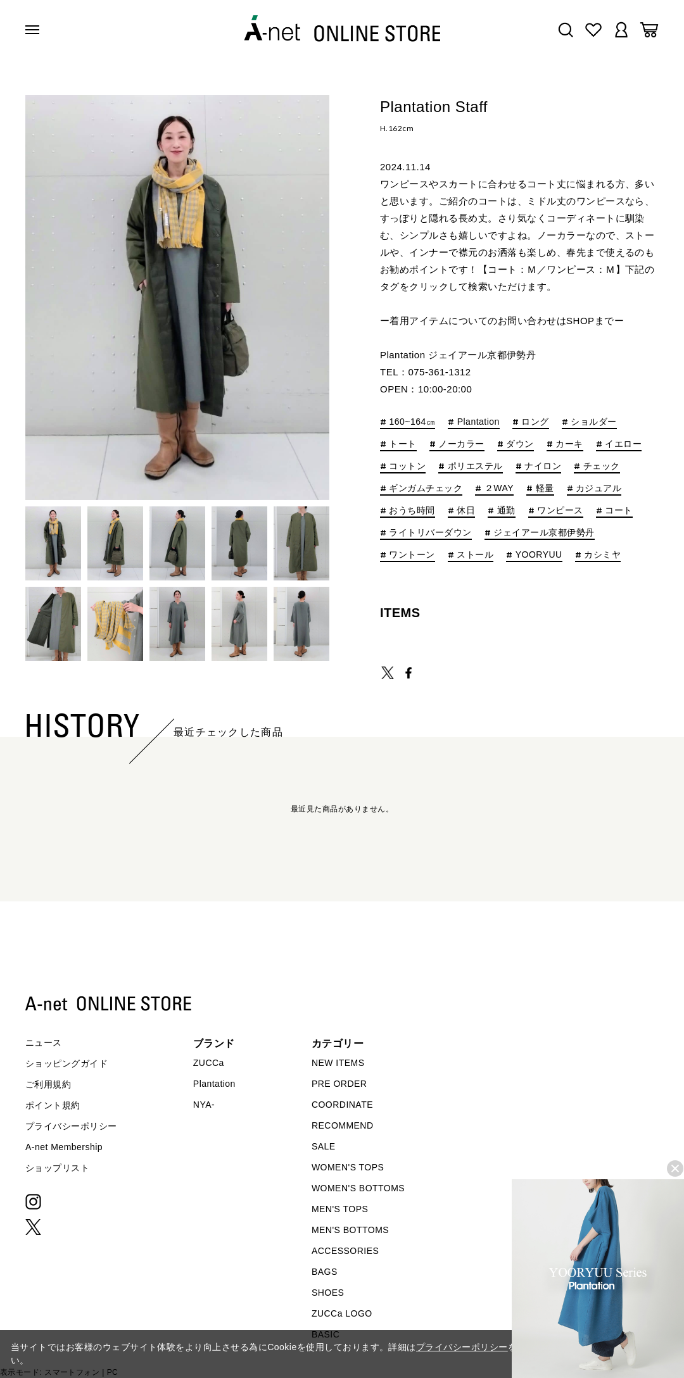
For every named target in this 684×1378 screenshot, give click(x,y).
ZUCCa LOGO (342, 1313)
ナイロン (542, 466)
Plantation (478, 422)
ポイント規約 (52, 1105)
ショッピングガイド (66, 1063)
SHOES (328, 1292)
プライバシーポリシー (71, 1126)
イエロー (623, 444)
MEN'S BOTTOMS (350, 1230)
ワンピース (560, 510)
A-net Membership (64, 1147)
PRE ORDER (339, 1084)
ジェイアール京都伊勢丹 (543, 532)
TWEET (387, 672)
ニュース (43, 1042)
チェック (601, 466)
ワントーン (411, 555)
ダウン (519, 444)
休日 (466, 510)
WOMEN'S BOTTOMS (358, 1188)
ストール (475, 555)
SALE (324, 1146)
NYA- (204, 1104)
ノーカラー (461, 444)
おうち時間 (411, 510)
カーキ (569, 444)
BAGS (325, 1272)
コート (618, 510)
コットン (407, 466)
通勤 (506, 510)
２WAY (499, 488)
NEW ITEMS (338, 1063)
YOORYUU (539, 555)
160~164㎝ (412, 422)
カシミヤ (602, 555)
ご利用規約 (48, 1084)
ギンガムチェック (425, 488)
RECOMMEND (343, 1125)
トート (402, 444)
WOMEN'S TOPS (348, 1167)
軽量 (545, 488)
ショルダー (593, 422)
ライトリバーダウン (430, 532)
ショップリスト (57, 1168)
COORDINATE (342, 1104)
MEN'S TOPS (340, 1209)
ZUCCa (208, 1063)
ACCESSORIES (345, 1251)
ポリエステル (475, 466)
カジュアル (598, 488)
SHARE (408, 672)
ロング (534, 422)
